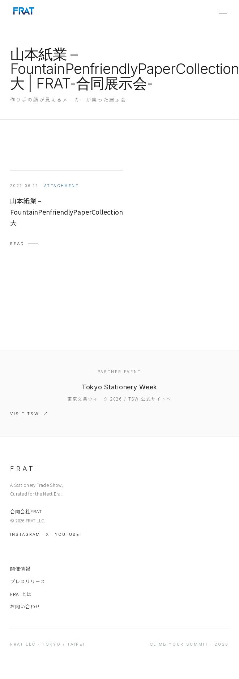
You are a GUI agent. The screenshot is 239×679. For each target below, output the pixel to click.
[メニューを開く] (223, 11)
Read (17, 243)
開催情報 (20, 568)
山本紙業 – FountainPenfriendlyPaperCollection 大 (66, 211)
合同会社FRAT (26, 511)
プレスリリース (27, 581)
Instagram (25, 534)
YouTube (67, 534)
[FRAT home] (23, 11)
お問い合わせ (25, 606)
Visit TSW (24, 413)
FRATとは (21, 594)
